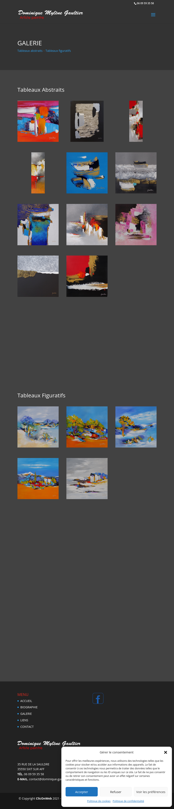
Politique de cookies (99, 801)
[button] (165, 752)
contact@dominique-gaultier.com (52, 779)
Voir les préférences (150, 792)
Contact (27, 727)
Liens (24, 720)
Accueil (26, 701)
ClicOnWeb (44, 798)
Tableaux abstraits (30, 51)
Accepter (81, 792)
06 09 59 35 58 (145, 3)
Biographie (29, 707)
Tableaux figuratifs (58, 51)
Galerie (26, 714)
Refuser (115, 792)
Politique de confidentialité (128, 801)
